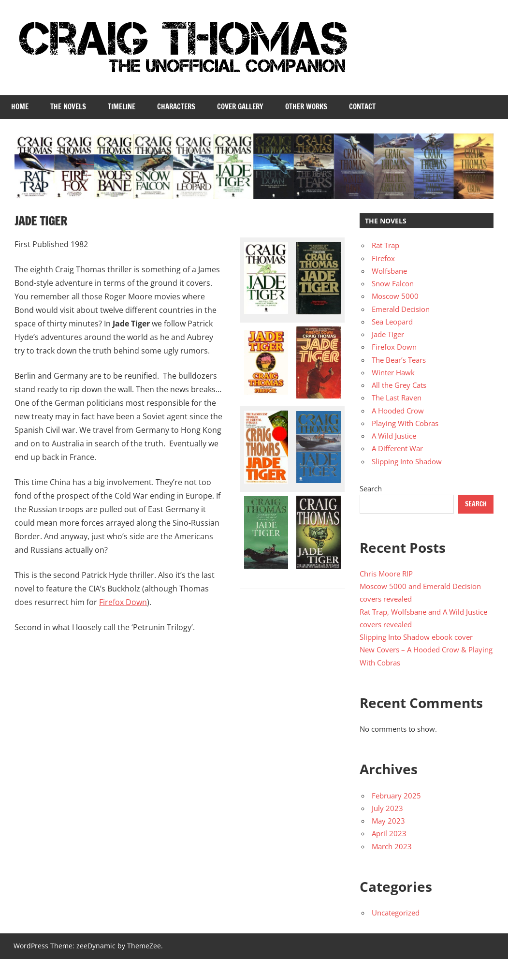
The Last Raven (396, 397)
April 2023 (389, 833)
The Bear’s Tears (399, 360)
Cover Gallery (240, 107)
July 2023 (387, 808)
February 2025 (396, 795)
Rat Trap (385, 245)
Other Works (306, 107)
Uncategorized (396, 912)
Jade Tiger (388, 334)
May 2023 (388, 821)
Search (371, 488)
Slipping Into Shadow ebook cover (416, 637)
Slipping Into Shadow (407, 461)
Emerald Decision (401, 309)
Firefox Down (123, 602)
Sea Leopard (392, 321)
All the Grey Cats (399, 385)
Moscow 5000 (395, 296)
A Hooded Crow (398, 410)
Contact (362, 107)
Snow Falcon (393, 283)
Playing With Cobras (405, 423)
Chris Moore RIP (386, 573)
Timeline (121, 107)
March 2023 (392, 846)
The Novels (68, 107)
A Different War (397, 448)
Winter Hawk (393, 372)
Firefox (383, 258)
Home (20, 107)
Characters (176, 107)
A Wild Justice (394, 436)
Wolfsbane (389, 271)
